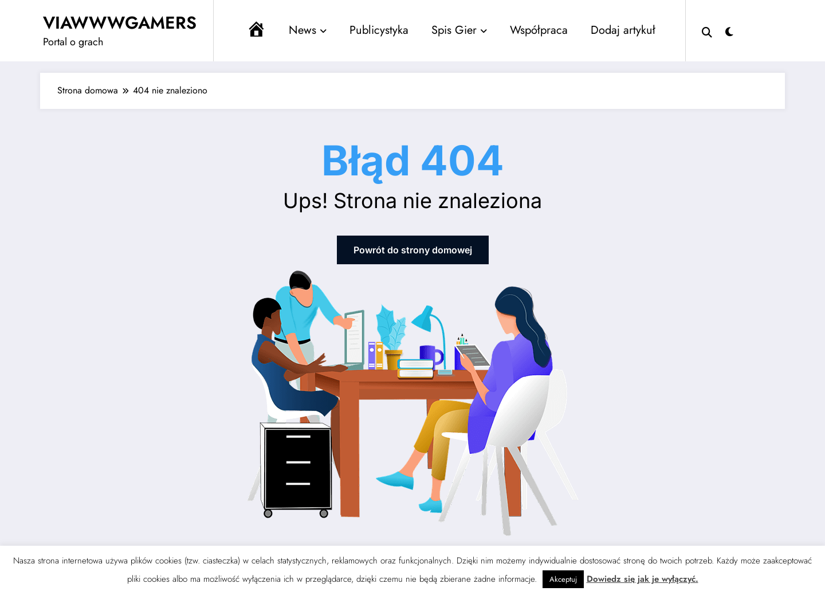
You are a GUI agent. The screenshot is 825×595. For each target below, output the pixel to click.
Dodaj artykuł (623, 30)
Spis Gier (459, 30)
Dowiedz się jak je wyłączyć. (642, 579)
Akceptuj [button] (563, 579)
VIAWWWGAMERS (120, 22)
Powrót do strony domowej (412, 250)
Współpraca (539, 30)
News (308, 30)
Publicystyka (378, 30)
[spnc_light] (729, 30)
